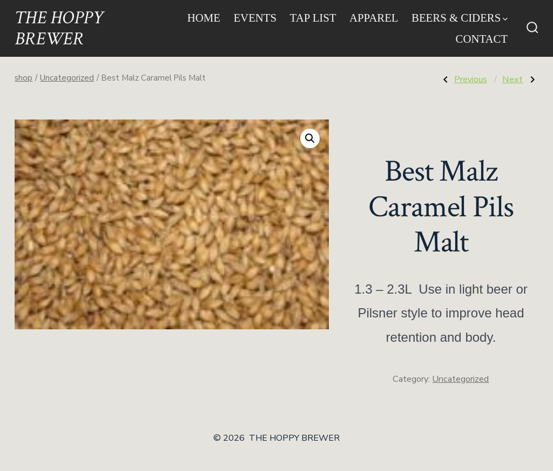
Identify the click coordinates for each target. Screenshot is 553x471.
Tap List (313, 17)
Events (254, 17)
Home (203, 17)
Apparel (374, 17)
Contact (482, 38)
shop (23, 77)
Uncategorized (67, 77)
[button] (310, 138)
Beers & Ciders (460, 17)
